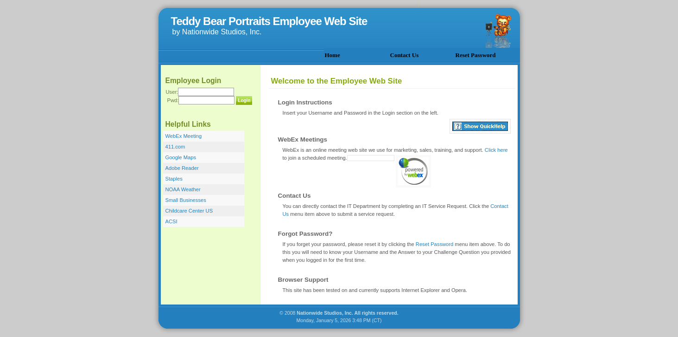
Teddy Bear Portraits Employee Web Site (269, 21)
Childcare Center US (189, 211)
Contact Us (404, 55)
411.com (175, 146)
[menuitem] (356, 55)
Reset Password (476, 55)
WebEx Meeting (183, 136)
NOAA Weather (183, 189)
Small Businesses (185, 200)
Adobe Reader (182, 168)
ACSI (171, 221)
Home (332, 55)
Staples (174, 178)
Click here (496, 150)
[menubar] (422, 55)
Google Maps (180, 157)
